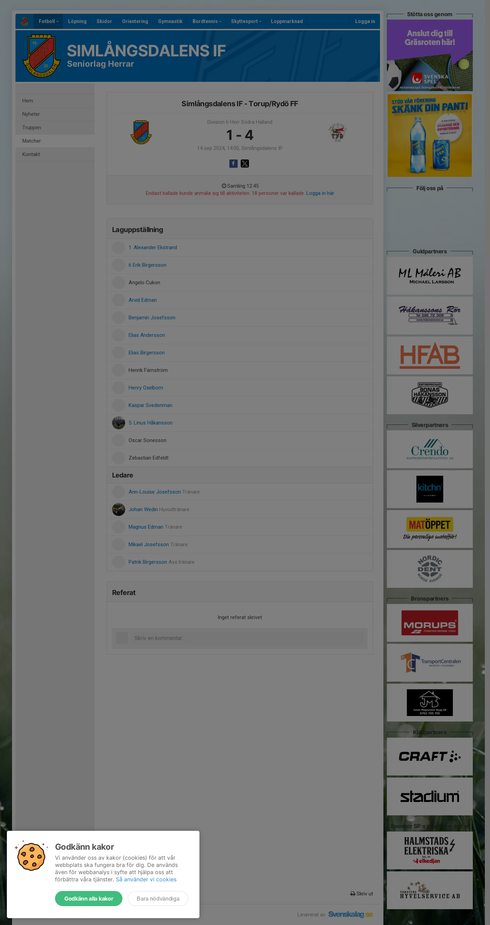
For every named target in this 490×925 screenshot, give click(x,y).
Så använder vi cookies (146, 879)
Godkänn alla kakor (88, 898)
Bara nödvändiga (158, 898)
